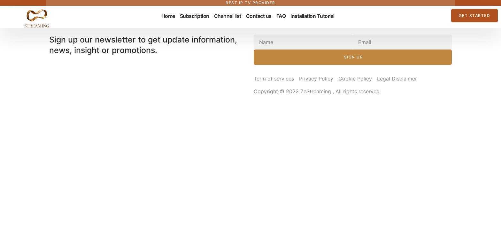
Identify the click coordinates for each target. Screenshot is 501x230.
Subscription (194, 16)
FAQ (281, 16)
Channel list (227, 16)
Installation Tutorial (312, 16)
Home (168, 16)
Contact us (259, 16)
